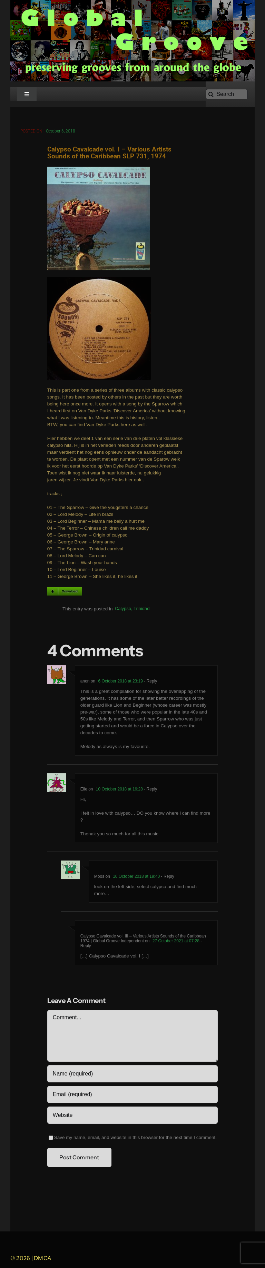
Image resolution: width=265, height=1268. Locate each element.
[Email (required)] (132, 1095)
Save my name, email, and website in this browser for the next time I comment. (135, 1138)
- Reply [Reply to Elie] (150, 790)
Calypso (123, 609)
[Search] (227, 94)
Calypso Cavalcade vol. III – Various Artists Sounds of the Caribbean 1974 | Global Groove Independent (143, 939)
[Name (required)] (132, 1074)
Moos (99, 877)
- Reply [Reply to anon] (150, 682)
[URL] (132, 1116)
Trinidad (141, 609)
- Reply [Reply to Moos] (167, 877)
